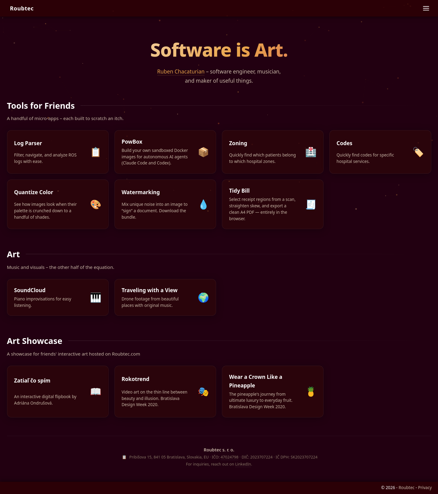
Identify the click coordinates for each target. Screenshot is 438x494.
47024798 (229, 457)
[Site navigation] (426, 8)
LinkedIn (243, 464)
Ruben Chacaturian (181, 71)
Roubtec (22, 8)
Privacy (425, 487)
